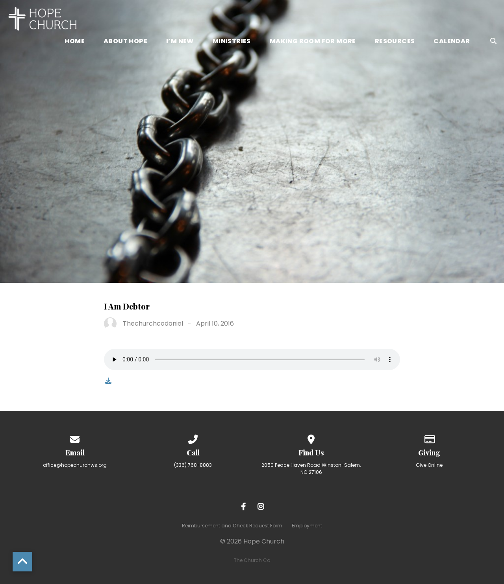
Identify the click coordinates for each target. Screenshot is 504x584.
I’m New (180, 42)
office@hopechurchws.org (75, 465)
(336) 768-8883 (193, 465)
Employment (307, 525)
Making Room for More (313, 42)
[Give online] (429, 438)
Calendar (452, 42)
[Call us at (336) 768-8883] (193, 438)
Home (75, 42)
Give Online (429, 465)
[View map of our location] (311, 438)
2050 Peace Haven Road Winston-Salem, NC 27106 (311, 468)
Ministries (232, 42)
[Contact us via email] (75, 438)
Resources (395, 42)
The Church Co (252, 560)
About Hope (125, 42)
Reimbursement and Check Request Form (232, 525)
